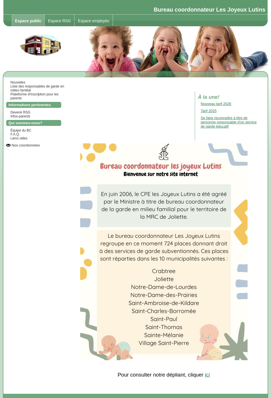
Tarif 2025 (209, 111)
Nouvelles (17, 82)
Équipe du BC (20, 130)
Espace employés (93, 21)
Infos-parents (20, 116)
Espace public (28, 21)
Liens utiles (18, 138)
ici (207, 375)
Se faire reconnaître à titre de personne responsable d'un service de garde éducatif (229, 122)
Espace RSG (59, 21)
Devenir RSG (20, 112)
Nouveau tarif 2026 (216, 104)
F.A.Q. (15, 134)
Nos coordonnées (26, 145)
